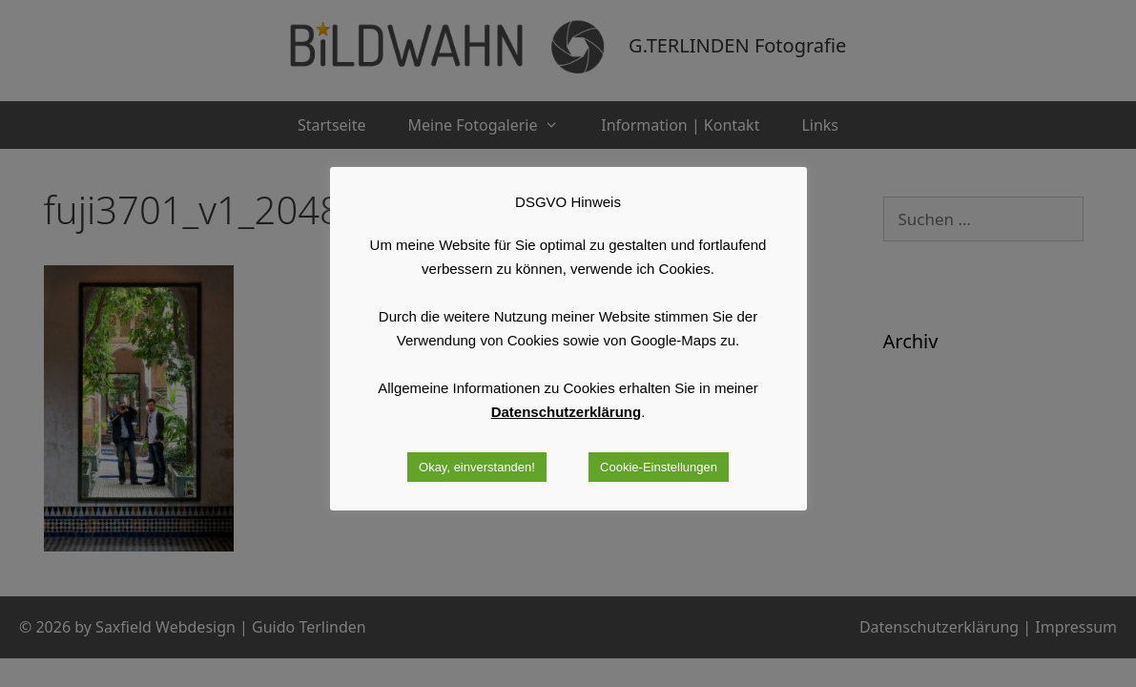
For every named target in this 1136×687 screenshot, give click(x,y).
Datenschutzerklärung (566, 412)
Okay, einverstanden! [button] (477, 467)
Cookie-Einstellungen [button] (658, 467)
